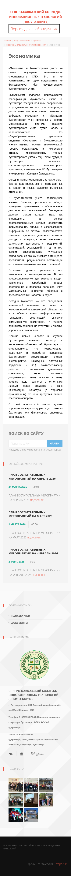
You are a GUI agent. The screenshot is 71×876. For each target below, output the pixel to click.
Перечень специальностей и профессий (26, 44)
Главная (7, 40)
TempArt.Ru (61, 864)
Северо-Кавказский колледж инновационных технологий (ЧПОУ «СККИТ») (35, 17)
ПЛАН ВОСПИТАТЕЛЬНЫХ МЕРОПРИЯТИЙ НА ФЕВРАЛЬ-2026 (33, 551)
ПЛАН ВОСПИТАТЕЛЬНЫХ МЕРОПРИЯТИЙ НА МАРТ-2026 (30, 514)
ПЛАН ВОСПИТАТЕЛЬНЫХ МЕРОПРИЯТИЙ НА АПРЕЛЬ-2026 (32, 476)
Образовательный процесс (27, 40)
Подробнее (37, 500)
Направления (20, 616)
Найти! (55, 443)
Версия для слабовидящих (34, 28)
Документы (19, 622)
